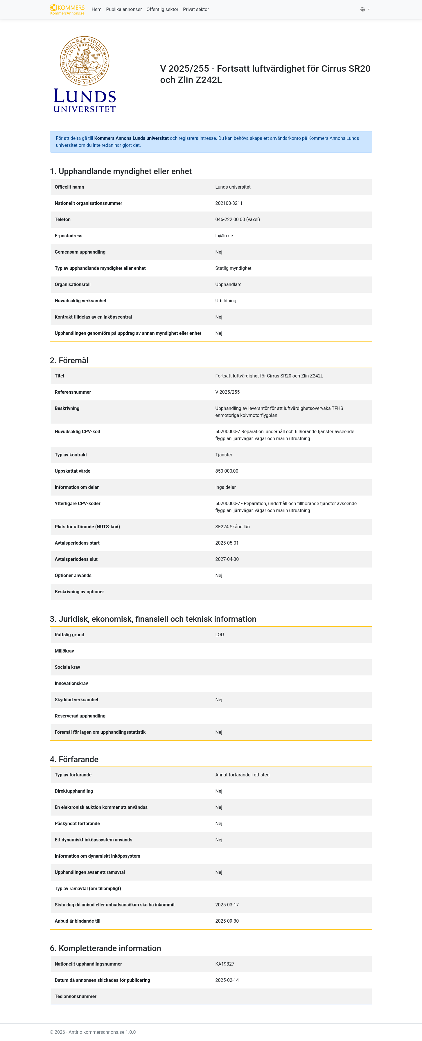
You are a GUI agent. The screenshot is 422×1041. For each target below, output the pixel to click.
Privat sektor (196, 9)
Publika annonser (124, 9)
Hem (97, 9)
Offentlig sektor (162, 9)
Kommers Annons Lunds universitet (132, 138)
